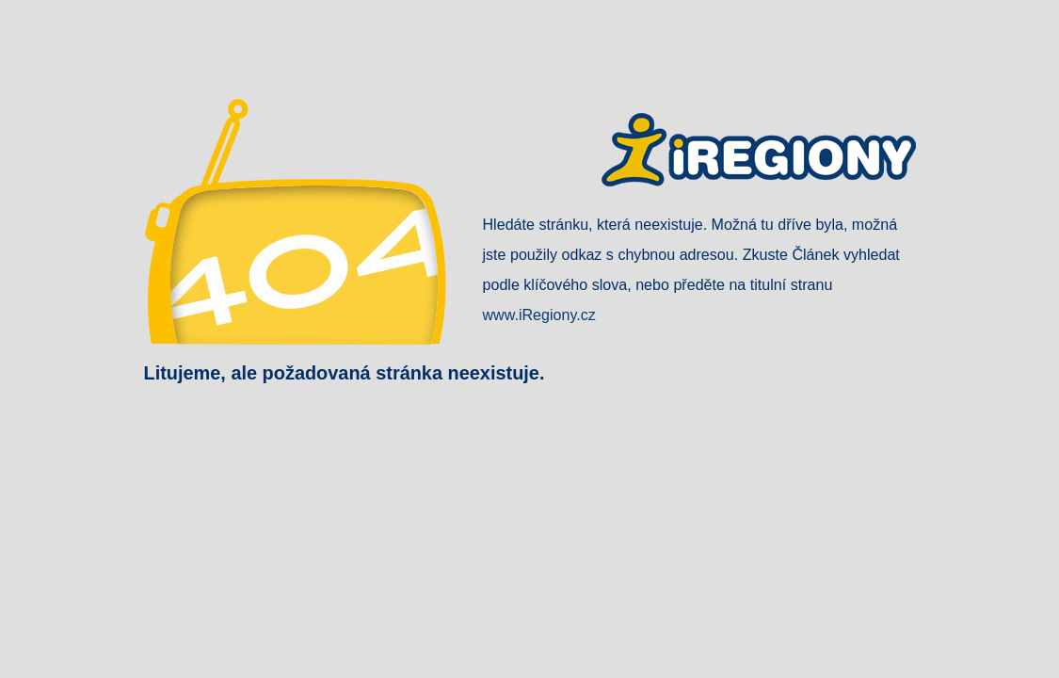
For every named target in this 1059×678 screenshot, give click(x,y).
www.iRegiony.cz (539, 314)
